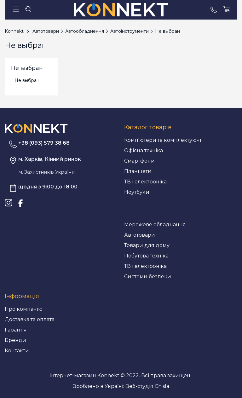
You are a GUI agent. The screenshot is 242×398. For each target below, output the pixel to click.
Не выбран (26, 80)
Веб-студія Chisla (147, 386)
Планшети (138, 171)
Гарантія (16, 330)
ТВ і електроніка (145, 182)
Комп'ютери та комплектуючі (162, 140)
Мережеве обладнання (155, 225)
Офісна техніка (143, 150)
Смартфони (139, 161)
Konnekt (14, 31)
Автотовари (139, 235)
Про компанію (24, 309)
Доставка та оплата (30, 319)
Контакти (17, 351)
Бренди (15, 340)
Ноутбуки (136, 192)
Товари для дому (147, 245)
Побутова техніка (146, 256)
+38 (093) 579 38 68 (44, 143)
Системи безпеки (147, 277)
